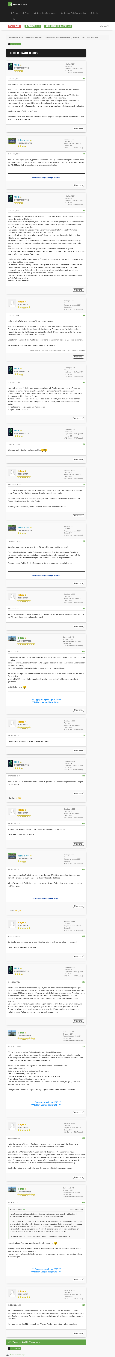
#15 (83, 936)
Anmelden (14, 26)
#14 (83, 869)
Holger (81, 350)
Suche (94, 13)
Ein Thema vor (32, 1342)
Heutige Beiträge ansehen (73, 13)
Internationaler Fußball (85, 38)
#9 (84, 609)
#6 (84, 444)
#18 (83, 1138)
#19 (83, 1202)
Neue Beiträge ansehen (45, 13)
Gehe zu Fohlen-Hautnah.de (58, 26)
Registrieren (33, 26)
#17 (83, 1046)
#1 (84, 78)
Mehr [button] (13, 19)
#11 (84, 735)
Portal (26, 13)
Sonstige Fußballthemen (58, 38)
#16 (83, 982)
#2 (84, 154)
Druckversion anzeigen (17, 1355)
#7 (84, 485)
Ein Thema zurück (17, 1342)
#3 (84, 210)
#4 (84, 315)
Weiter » (17, 44)
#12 (83, 776)
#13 (83, 823)
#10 (83, 652)
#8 (84, 541)
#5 (84, 382)
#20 (83, 1305)
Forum (14, 13)
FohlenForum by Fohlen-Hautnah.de (25, 38)
